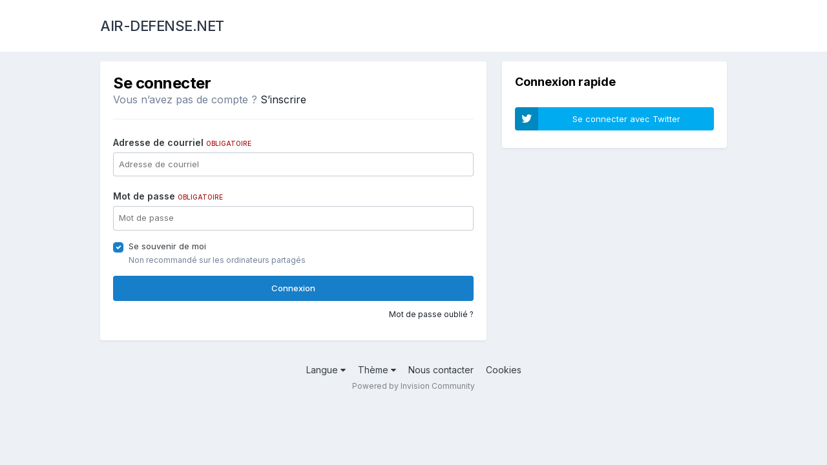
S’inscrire (283, 99)
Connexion (293, 288)
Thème (377, 369)
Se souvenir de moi (167, 246)
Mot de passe (168, 196)
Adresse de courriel (182, 142)
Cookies (503, 369)
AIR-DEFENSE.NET (162, 25)
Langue (326, 369)
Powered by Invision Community (413, 386)
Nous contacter (441, 369)
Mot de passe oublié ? (431, 314)
